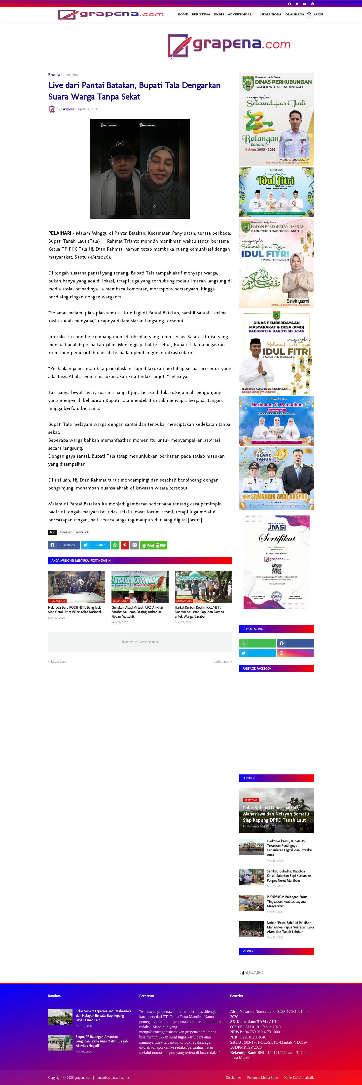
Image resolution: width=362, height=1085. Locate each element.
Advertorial (240, 14)
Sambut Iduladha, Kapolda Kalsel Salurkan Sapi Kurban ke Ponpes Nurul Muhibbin (289, 875)
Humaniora (271, 14)
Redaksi (315, 14)
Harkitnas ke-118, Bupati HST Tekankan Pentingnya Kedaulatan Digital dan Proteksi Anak (289, 848)
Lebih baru (58, 661)
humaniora (71, 75)
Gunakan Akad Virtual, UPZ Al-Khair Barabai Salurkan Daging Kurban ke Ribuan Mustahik (137, 612)
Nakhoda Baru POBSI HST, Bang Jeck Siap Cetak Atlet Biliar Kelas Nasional (74, 609)
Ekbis (219, 14)
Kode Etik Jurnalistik (299, 1078)
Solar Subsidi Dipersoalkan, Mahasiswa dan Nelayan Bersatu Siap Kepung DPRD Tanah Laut (103, 1015)
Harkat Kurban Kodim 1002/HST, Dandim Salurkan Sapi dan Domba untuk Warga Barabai (199, 612)
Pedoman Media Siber (262, 1078)
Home (183, 14)
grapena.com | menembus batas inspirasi (102, 1078)
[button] (309, 14)
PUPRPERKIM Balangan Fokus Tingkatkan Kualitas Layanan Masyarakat (287, 901)
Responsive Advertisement (140, 642)
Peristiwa (201, 14)
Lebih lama (221, 661)
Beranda (54, 75)
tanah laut (82, 532)
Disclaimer (233, 1078)
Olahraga (294, 14)
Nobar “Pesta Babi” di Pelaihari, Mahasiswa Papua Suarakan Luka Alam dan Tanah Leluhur (290, 927)
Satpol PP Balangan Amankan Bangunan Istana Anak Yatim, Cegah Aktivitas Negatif (102, 1041)
